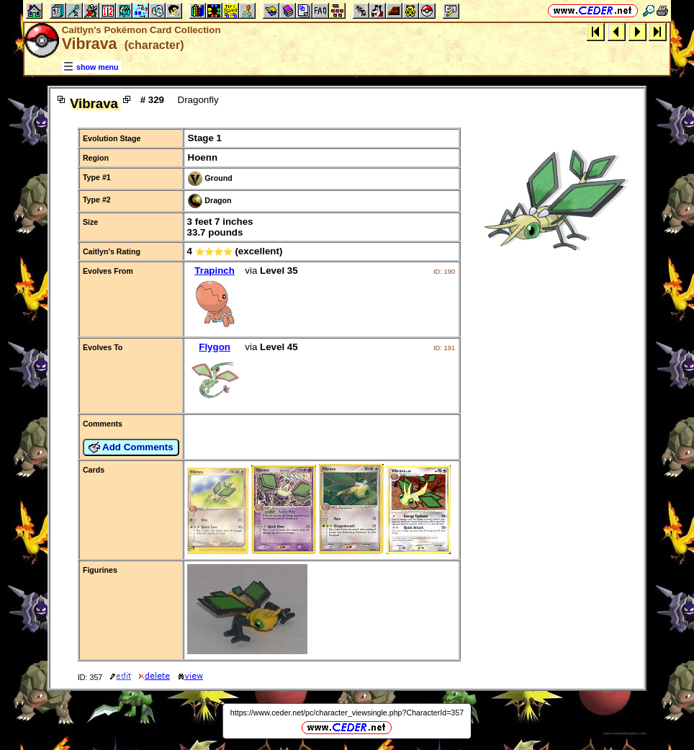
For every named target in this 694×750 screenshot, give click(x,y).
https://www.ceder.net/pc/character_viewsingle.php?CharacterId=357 (347, 712)
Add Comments (131, 447)
